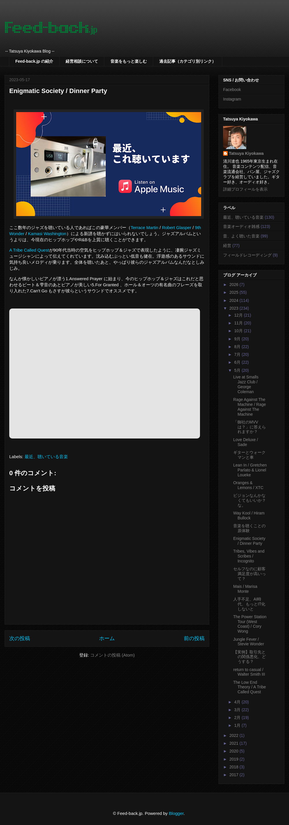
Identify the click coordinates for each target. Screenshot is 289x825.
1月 (238, 725)
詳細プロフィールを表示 (245, 189)
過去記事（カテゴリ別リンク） (187, 61)
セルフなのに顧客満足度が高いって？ (249, 573)
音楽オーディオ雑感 (241, 226)
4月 (238, 702)
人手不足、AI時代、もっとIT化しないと (249, 604)
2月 (238, 717)
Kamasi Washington (47, 233)
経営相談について (82, 61)
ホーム (107, 638)
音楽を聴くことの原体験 (249, 528)
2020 (234, 751)
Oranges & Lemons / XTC (248, 485)
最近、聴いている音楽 (46, 456)
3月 (238, 709)
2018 (234, 767)
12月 (239, 315)
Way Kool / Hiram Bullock (248, 515)
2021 (234, 743)
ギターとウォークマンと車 (249, 455)
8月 (238, 346)
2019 (234, 759)
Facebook (232, 89)
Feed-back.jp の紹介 (34, 61)
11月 (239, 323)
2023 (234, 308)
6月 (238, 362)
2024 (234, 300)
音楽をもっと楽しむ (128, 61)
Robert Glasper (176, 227)
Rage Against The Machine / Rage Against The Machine (249, 406)
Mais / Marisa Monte (245, 589)
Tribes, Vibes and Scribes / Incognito (248, 556)
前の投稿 (194, 638)
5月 (238, 370)
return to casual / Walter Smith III (249, 672)
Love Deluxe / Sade (245, 442)
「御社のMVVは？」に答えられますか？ (249, 427)
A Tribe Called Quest (29, 250)
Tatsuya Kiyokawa (246, 153)
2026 (234, 284)
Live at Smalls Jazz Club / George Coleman (245, 384)
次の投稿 (19, 638)
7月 (238, 354)
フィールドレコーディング (247, 255)
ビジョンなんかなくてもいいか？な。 (249, 500)
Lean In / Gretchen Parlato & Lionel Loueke (250, 470)
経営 (227, 245)
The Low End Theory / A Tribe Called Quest (249, 687)
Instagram (232, 99)
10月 (239, 330)
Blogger (176, 813)
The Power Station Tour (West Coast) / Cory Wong (249, 623)
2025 (234, 292)
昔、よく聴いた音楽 (241, 236)
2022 (234, 735)
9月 (238, 339)
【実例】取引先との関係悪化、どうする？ (249, 657)
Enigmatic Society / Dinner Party (249, 541)
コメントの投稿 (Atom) (112, 655)
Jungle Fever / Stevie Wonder (248, 641)
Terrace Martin (144, 227)
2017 (234, 774)
